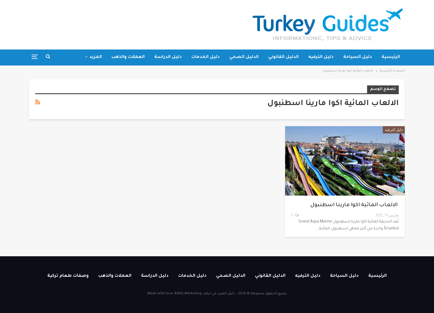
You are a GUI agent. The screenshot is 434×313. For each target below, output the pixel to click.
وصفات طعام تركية (68, 276)
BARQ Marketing (188, 293)
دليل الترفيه (321, 57)
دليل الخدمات (205, 57)
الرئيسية (391, 57)
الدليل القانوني (283, 57)
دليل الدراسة (168, 57)
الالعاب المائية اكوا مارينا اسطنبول (354, 205)
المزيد (95, 57)
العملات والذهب (128, 57)
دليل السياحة (357, 57)
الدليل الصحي (244, 57)
